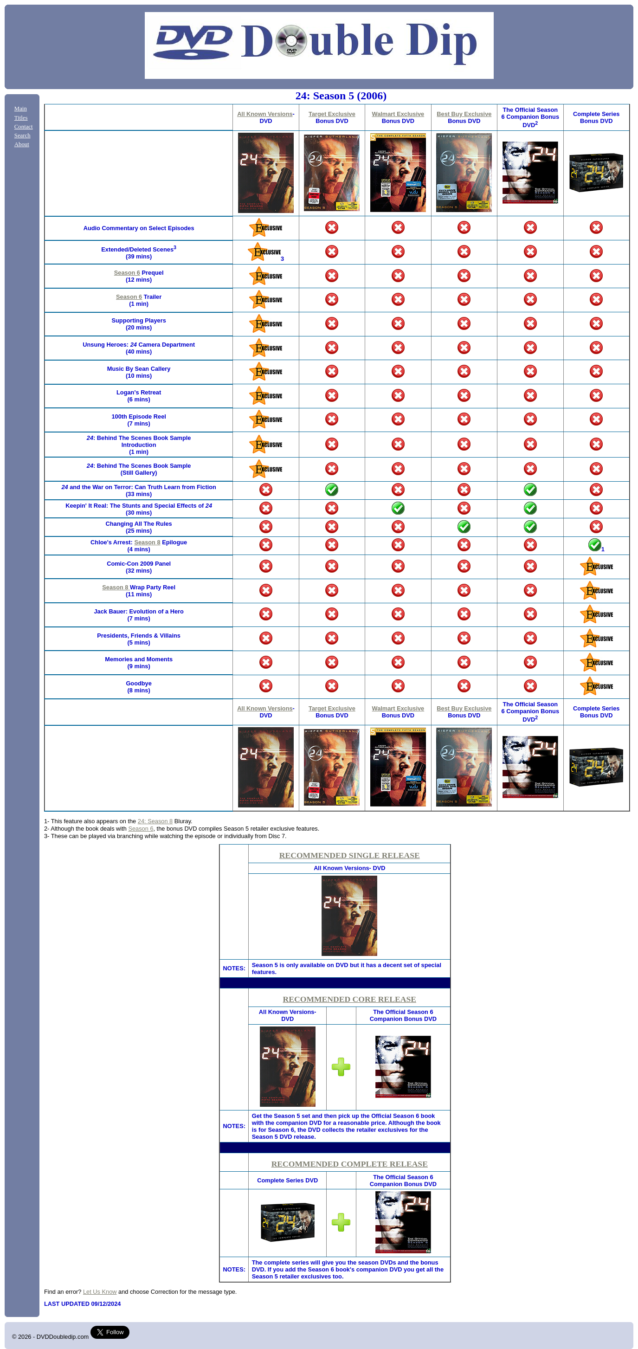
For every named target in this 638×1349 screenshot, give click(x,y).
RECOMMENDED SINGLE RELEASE (349, 855)
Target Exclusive (332, 113)
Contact (23, 126)
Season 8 (147, 542)
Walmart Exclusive (398, 113)
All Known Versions (264, 113)
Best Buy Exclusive (464, 113)
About (21, 144)
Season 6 (127, 272)
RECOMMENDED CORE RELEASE (349, 999)
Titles (21, 118)
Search (22, 135)
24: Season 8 (155, 821)
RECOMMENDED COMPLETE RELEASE (349, 1163)
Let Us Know (100, 1291)
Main (20, 108)
